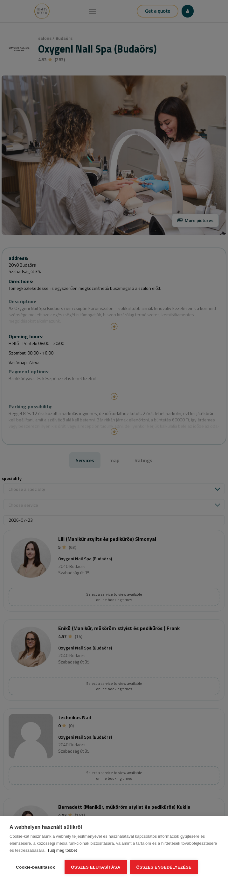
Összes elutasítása (96, 867)
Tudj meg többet (62, 850)
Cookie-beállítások (35, 867)
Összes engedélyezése (163, 867)
